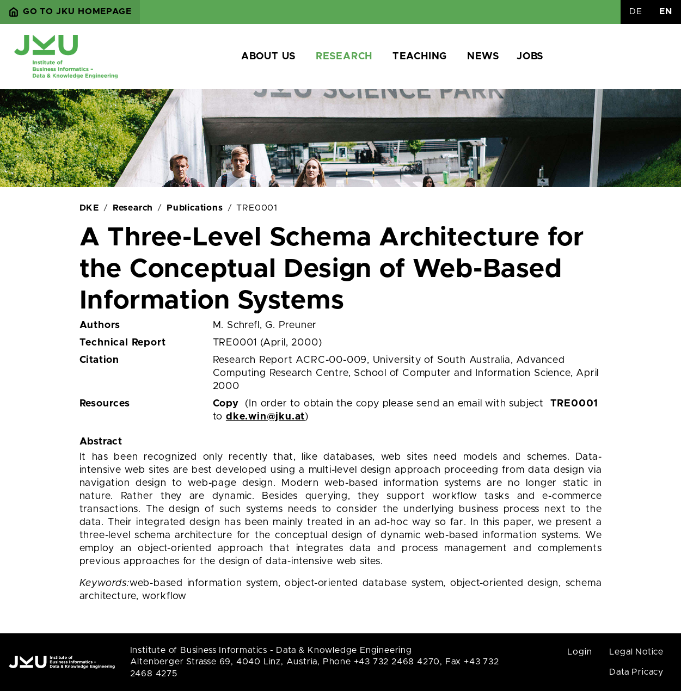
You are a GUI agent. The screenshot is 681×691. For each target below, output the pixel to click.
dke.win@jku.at (265, 417)
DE (635, 11)
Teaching (419, 56)
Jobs (530, 56)
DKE (89, 207)
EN (665, 11)
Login (579, 651)
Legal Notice (636, 651)
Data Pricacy (636, 672)
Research (344, 56)
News (483, 56)
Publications (195, 207)
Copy (226, 404)
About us (268, 56)
